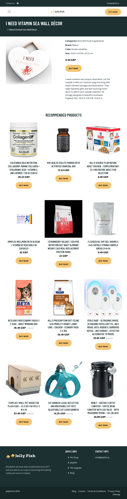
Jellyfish (73, 462)
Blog (72, 473)
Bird (79, 41)
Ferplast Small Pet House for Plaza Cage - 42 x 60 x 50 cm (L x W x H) (24, 406)
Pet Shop (113, 12)
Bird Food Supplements (93, 41)
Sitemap (116, 494)
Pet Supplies (76, 467)
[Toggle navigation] (9, 11)
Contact (81, 491)
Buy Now (73, 68)
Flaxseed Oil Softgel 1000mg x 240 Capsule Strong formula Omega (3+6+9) (103, 245)
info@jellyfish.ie (113, 3)
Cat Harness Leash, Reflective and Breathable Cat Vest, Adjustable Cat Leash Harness (63, 406)
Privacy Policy (114, 491)
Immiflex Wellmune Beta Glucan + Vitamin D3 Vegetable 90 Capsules (24, 245)
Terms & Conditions (96, 491)
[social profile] (18, 3)
